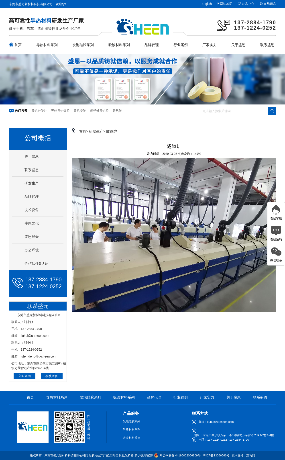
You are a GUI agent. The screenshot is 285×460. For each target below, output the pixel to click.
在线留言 (270, 4)
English (207, 4)
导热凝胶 (79, 110)
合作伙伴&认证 (36, 263)
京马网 (250, 455)
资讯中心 (248, 4)
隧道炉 (111, 131)
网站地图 (226, 4)
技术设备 (31, 210)
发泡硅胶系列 (83, 45)
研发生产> (97, 131)
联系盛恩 (267, 45)
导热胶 (117, 110)
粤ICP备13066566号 (216, 455)
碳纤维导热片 (99, 110)
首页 (15, 44)
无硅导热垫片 (60, 110)
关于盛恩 (238, 45)
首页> (83, 131)
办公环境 (31, 250)
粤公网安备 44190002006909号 (180, 455)
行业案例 (180, 45)
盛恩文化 (31, 223)
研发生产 (31, 183)
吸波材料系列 (119, 45)
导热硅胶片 (39, 110)
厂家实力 (209, 45)
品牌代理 (152, 45)
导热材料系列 (47, 45)
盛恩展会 (31, 237)
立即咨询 (24, 376)
